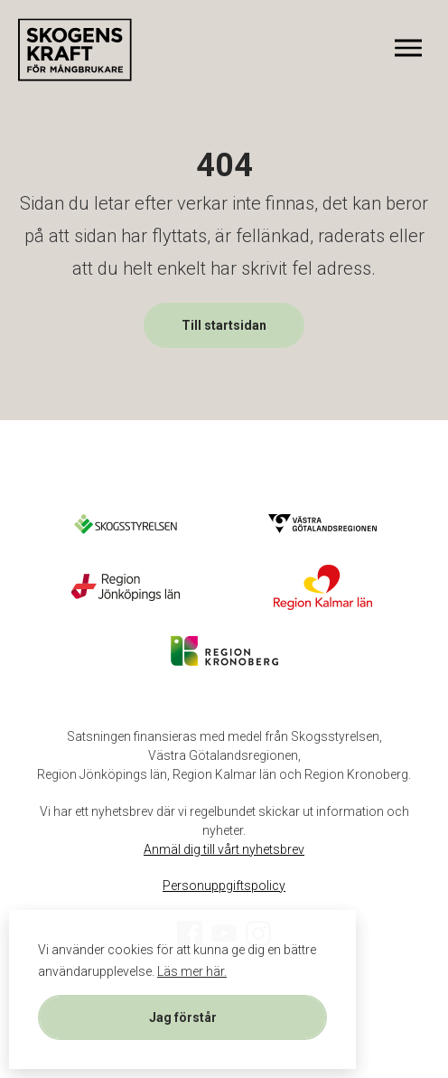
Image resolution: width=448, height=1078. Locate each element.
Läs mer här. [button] (192, 971)
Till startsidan (224, 325)
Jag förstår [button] (183, 1017)
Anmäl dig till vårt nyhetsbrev (224, 849)
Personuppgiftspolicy (224, 885)
